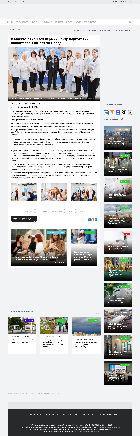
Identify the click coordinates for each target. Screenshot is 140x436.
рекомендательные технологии (87, 432)
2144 (123, 191)
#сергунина (42, 211)
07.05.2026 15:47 (113, 320)
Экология (76, 30)
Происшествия (90, 22)
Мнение (121, 30)
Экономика (47, 22)
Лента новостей (22, 22)
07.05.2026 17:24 (113, 295)
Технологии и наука (88, 30)
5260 (30, 252)
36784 (90, 339)
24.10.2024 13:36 (80, 248)
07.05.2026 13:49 (113, 348)
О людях (114, 30)
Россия (10, 22)
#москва (28, 211)
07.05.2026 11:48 (113, 372)
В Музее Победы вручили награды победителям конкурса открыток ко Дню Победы (118, 378)
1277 (123, 348)
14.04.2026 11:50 (49, 337)
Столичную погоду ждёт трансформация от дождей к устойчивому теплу (53, 343)
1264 (123, 268)
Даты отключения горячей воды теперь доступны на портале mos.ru (118, 248)
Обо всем (107, 30)
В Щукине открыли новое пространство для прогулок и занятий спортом (117, 273)
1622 (123, 320)
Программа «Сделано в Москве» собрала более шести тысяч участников (36, 258)
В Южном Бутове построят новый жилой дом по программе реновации (118, 352)
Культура (70, 22)
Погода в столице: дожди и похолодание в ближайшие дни (86, 344)
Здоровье (128, 30)
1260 (123, 243)
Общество (59, 22)
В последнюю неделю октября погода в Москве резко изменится (83, 256)
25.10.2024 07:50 (30, 104)
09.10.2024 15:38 (21, 252)
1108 (123, 372)
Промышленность (122, 312)
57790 (58, 337)
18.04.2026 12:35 (81, 339)
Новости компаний (103, 415)
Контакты (118, 415)
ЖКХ (127, 234)
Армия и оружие (123, 129)
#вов (80, 211)
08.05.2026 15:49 (113, 163)
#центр (70, 211)
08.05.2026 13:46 (113, 191)
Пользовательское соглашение (109, 427)
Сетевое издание (79, 425)
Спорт (78, 22)
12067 (91, 248)
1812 (123, 295)
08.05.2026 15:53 (113, 138)
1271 (123, 215)
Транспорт (29, 320)
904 (123, 163)
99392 (26, 337)
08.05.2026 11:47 (113, 215)
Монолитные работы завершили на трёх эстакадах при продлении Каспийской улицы (117, 325)
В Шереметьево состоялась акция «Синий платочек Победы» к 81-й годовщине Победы (117, 168)
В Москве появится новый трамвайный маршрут (22, 341)
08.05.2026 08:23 (113, 268)
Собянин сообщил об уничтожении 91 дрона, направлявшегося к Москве (118, 143)
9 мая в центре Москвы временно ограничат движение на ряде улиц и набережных (117, 221)
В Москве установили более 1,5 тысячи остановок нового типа (34, 393)
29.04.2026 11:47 (17, 337)
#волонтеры (57, 211)
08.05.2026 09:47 (113, 243)
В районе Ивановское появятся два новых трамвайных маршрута (116, 300)
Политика (36, 22)
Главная (24, 415)
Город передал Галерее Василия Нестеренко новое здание (118, 195)
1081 (123, 138)
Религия (99, 30)
